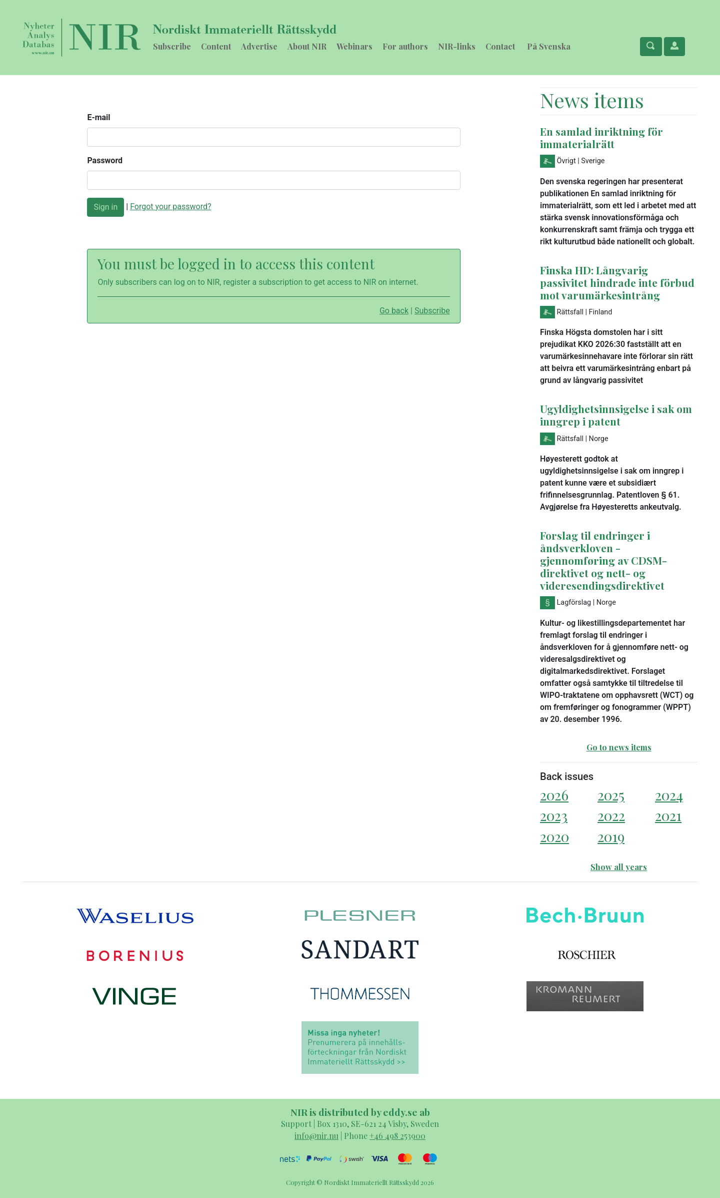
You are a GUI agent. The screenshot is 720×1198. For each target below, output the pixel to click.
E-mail (98, 117)
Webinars (354, 46)
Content (216, 46)
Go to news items (619, 747)
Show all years (618, 867)
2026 (554, 794)
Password (104, 160)
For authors (405, 46)
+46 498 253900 (398, 1135)
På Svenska (548, 46)
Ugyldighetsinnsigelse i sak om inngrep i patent (616, 415)
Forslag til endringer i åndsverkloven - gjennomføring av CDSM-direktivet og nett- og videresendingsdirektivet (603, 560)
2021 (668, 815)
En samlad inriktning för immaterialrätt (601, 137)
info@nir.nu (316, 1135)
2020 (554, 836)
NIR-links (457, 46)
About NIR (307, 46)
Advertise (259, 46)
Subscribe (172, 46)
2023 (554, 815)
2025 (611, 794)
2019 (611, 836)
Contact (500, 46)
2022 (611, 815)
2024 (669, 794)
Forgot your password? (170, 206)
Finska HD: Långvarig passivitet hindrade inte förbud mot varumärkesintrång (617, 282)
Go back (394, 310)
